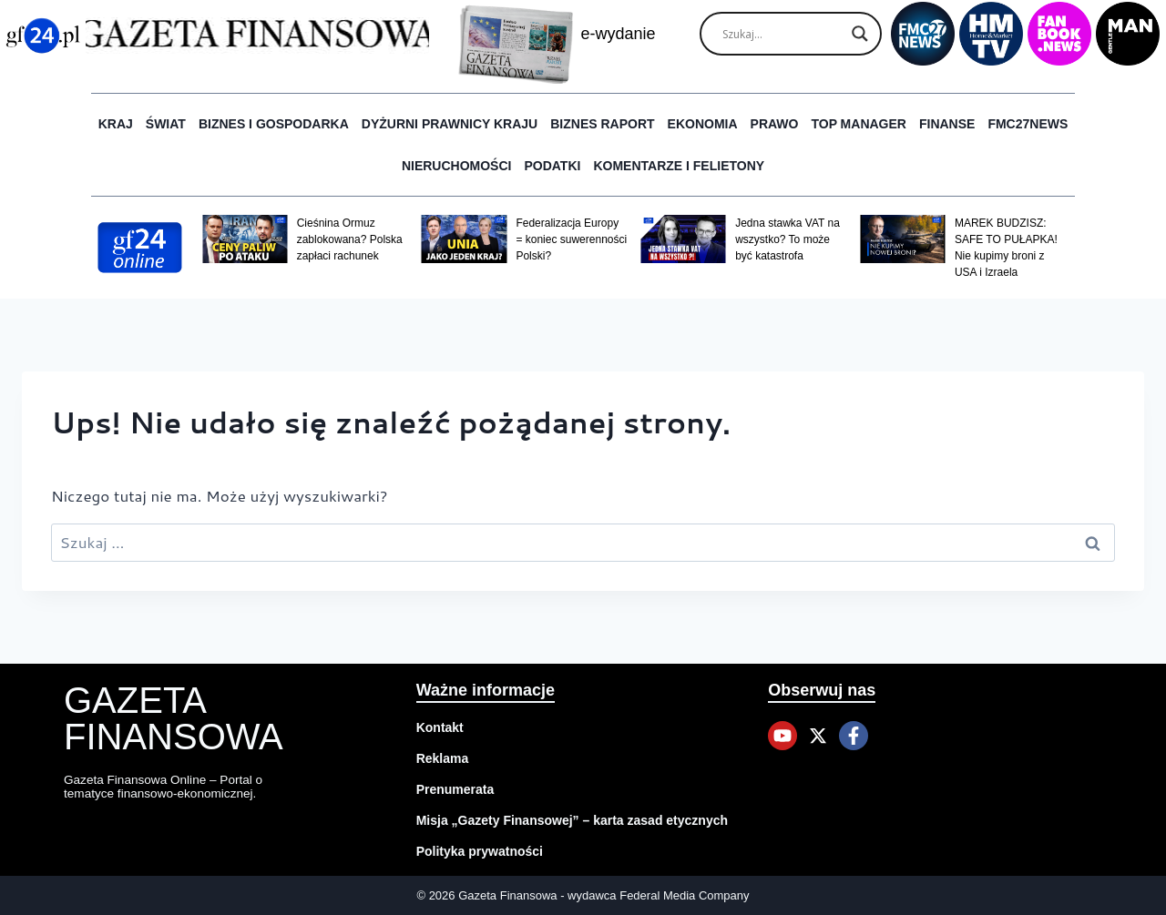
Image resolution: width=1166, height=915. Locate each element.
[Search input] (782, 33)
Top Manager (858, 124)
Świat (166, 124)
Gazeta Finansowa (173, 718)
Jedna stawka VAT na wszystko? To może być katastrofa (787, 239)
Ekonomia (703, 124)
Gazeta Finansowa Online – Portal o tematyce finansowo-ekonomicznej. (166, 785)
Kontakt (440, 727)
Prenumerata (455, 789)
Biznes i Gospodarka (274, 124)
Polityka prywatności (479, 851)
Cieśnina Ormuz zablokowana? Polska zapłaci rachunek (350, 239)
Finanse (947, 124)
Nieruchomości (457, 165)
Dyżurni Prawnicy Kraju (449, 124)
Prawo (775, 124)
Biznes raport (602, 124)
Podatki (552, 165)
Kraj (115, 124)
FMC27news (1027, 124)
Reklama (442, 758)
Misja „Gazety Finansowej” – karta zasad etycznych (572, 820)
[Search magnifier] (860, 33)
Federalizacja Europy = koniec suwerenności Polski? (571, 239)
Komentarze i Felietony (678, 165)
